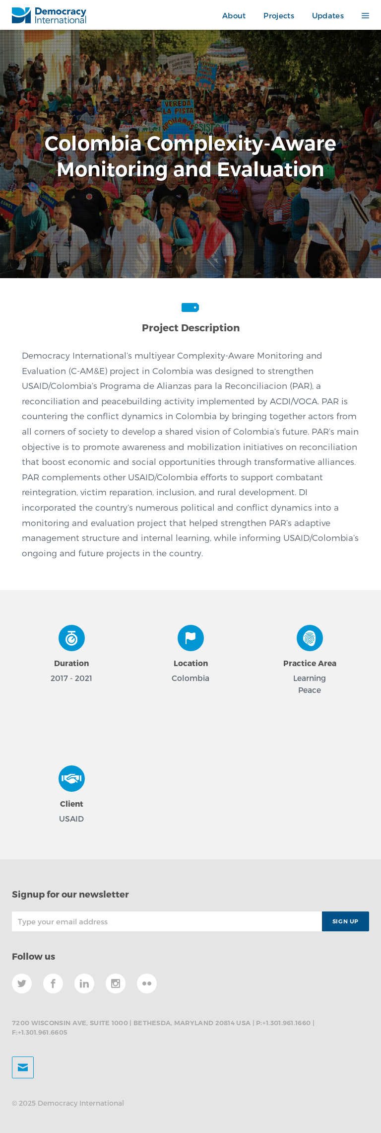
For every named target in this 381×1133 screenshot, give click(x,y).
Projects (278, 15)
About (234, 15)
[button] (361, 15)
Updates (328, 15)
